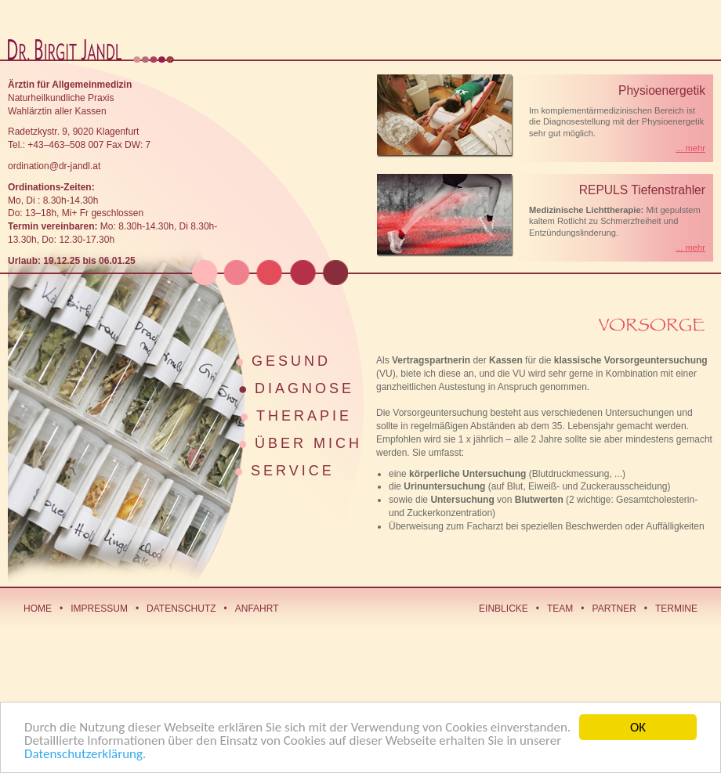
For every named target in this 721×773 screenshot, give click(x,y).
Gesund (291, 361)
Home (38, 608)
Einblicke (503, 608)
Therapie (304, 416)
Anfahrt (257, 608)
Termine (676, 608)
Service (293, 470)
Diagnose (304, 388)
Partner (614, 608)
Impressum (99, 608)
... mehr (690, 148)
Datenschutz (181, 608)
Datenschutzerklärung (83, 754)
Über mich (308, 443)
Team (560, 608)
